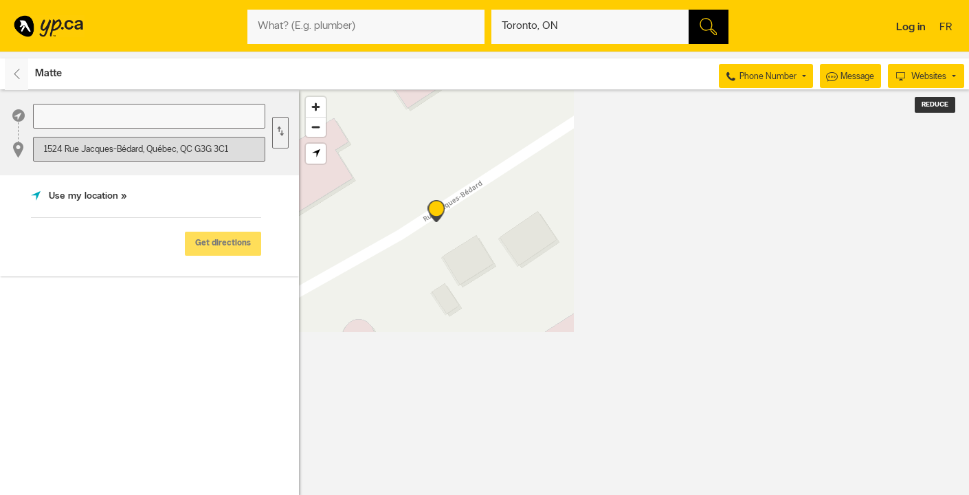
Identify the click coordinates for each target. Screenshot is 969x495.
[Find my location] (316, 154)
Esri (743, 488)
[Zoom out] (316, 127)
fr (947, 28)
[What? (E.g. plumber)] (366, 27)
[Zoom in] (316, 107)
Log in (911, 27)
